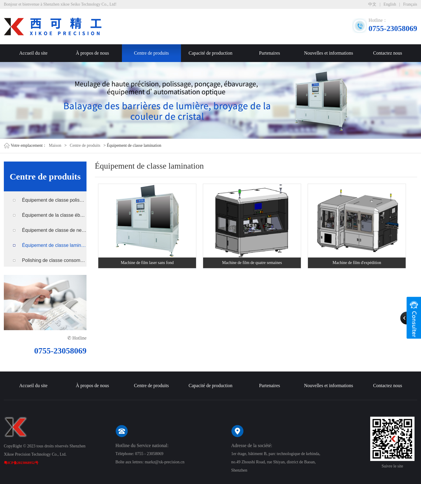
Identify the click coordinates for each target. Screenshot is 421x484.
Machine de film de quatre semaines (252, 262)
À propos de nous (92, 53)
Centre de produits (151, 53)
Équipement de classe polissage (54, 200)
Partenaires (269, 53)
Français (410, 4)
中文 (372, 4)
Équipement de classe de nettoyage (54, 230)
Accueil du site (33, 53)
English (390, 4)
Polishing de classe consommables (54, 260)
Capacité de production (210, 53)
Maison (55, 145)
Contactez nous (387, 53)
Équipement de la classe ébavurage (54, 215)
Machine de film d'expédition (356, 262)
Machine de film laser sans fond (147, 262)
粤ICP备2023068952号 (21, 463)
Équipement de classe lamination (54, 245)
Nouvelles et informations (328, 53)
